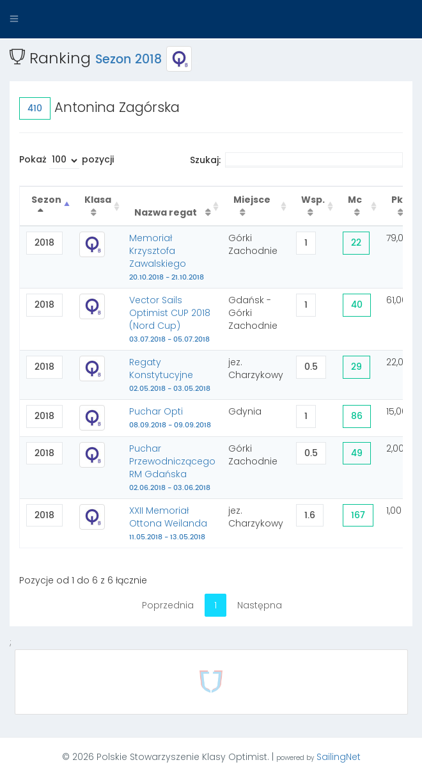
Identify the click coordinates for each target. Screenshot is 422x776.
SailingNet (338, 756)
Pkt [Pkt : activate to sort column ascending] (399, 199)
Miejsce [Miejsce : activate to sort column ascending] (251, 199)
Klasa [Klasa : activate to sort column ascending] (97, 199)
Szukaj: (296, 160)
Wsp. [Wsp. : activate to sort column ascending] (313, 199)
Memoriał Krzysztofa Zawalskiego (166, 257)
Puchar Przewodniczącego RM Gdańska (172, 467)
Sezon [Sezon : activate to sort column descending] (46, 199)
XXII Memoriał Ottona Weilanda (168, 523)
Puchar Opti (170, 418)
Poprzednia (168, 605)
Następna (259, 605)
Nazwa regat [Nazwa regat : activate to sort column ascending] (166, 212)
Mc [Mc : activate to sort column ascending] (355, 199)
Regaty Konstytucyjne (169, 375)
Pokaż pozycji (66, 161)
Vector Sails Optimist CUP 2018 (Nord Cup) (169, 319)
